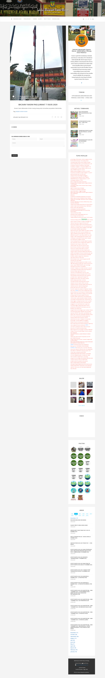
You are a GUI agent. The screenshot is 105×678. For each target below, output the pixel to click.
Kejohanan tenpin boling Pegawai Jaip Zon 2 (79, 214)
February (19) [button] (74, 649)
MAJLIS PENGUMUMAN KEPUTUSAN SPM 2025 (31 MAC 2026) (85, 113)
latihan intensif (86, 305)
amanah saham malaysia (86, 238)
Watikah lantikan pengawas (76, 171)
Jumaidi (91, 314)
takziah (84, 254)
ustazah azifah (73, 245)
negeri (72, 233)
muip (86, 168)
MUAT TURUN (47, 19)
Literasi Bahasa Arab (87, 296)
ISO (73, 316)
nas (85, 283)
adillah (84, 284)
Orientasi (79, 168)
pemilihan (89, 311)
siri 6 (85, 226)
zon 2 (82, 226)
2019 (86, 325)
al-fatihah (72, 256)
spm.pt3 (90, 268)
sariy (87, 283)
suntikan (77, 227)
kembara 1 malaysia (74, 268)
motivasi (83, 169)
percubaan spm (80, 263)
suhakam (76, 256)
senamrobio (78, 314)
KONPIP (85, 235)
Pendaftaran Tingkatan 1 (75, 166)
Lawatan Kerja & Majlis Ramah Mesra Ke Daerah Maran (81, 204)
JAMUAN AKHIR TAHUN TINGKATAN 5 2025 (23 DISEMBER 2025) (80, 531)
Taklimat (72, 223)
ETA (76, 338)
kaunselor (76, 286)
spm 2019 (88, 336)
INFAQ (84, 352)
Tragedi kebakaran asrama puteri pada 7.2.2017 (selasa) (81, 217)
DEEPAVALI (89, 365)
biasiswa (72, 317)
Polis (86, 230)
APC (71, 316)
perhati (77, 316)
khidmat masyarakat (82, 336)
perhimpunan (82, 292)
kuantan (75, 221)
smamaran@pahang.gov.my (82, 665)
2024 (71, 350)
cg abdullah (83, 314)
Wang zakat (81, 305)
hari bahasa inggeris (74, 305)
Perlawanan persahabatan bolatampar (78, 189)
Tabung (72, 227)
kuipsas (72, 232)
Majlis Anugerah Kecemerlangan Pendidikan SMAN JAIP (81, 329)
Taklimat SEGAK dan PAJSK (76, 212)
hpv (89, 304)
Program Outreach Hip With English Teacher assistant (81, 331)
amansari (72, 271)
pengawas (87, 159)
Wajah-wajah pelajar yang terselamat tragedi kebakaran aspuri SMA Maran (82, 193)
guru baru (89, 307)
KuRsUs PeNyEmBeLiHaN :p (76, 163)
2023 (84, 349)
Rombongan (73, 320)
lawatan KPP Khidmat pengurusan (77, 262)
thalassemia (86, 256)
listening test (73, 266)
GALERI (40, 19)
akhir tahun (73, 290)
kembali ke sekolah (81, 247)
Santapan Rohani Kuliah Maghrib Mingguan (79, 175)
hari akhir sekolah (74, 289)
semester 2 (86, 268)
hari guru (79, 244)
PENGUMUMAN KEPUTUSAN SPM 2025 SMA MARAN (85, 140)
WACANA (82, 311)
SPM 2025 (74, 368)
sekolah (83, 159)
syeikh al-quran (86, 281)
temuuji (78, 274)
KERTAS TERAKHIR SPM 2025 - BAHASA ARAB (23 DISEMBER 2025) (81, 537)
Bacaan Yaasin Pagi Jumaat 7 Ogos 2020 (38, 104)
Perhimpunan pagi (80, 295)
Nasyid (86, 286)
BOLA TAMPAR (86, 177)
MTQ (90, 233)
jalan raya (90, 253)
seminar (79, 242)
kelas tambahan (74, 275)
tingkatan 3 (85, 227)
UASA (72, 367)
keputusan (83, 325)
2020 (26, 111)
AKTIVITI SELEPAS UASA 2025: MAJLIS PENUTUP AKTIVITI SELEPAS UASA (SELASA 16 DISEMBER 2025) (81, 564)
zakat (82, 229)
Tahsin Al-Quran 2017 (88, 263)
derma (84, 245)
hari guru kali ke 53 (74, 361)
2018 (76, 290)
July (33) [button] (73, 640)
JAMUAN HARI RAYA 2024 (88, 358)
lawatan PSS (85, 277)
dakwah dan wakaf (74, 336)
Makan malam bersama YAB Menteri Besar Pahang (81, 198)
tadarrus (83, 248)
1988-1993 (72, 263)
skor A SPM (73, 338)
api (90, 221)
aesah (87, 284)
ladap (72, 169)
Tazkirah (86, 317)
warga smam (81, 256)
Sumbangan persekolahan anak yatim (78, 209)
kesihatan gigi (79, 236)
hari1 (78, 292)
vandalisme (73, 284)
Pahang (91, 230)
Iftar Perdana (73, 323)
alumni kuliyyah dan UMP (85, 259)
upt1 (75, 316)
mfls (83, 361)
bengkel (82, 242)
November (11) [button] (74, 632)
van (88, 168)
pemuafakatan (86, 232)
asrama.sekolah (74, 292)
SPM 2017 (89, 275)
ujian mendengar (87, 265)
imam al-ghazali (74, 325)
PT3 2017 (89, 274)
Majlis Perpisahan (88, 241)
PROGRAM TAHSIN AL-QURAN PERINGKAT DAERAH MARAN (80, 334)
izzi (91, 299)
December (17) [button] (74, 518)
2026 (71, 368)
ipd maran (82, 250)
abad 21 (90, 269)
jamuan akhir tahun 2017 (75, 287)
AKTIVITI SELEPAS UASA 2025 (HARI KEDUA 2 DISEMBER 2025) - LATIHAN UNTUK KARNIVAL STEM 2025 (81, 584)
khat (89, 284)
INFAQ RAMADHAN (87, 367)
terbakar (86, 262)
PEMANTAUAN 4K (79, 265)
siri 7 (91, 226)
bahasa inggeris (74, 301)
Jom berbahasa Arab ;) (86, 163)
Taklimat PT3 (73, 226)
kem (88, 235)
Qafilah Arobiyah (87, 162)
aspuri (85, 287)
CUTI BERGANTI (78, 350)
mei (91, 242)
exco (90, 168)
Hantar (14, 155)
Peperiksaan (86, 165)
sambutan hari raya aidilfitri (76, 260)
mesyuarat (83, 166)
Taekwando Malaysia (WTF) (76, 219)
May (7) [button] (72, 644)
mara (76, 244)
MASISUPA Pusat (74, 235)
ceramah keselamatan (75, 250)
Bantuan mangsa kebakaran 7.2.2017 (83, 178)
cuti (81, 266)
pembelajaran (77, 253)
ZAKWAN (78, 229)
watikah (83, 168)
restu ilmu (84, 272)
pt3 (91, 163)
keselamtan (85, 323)
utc (79, 268)
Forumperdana (87, 319)
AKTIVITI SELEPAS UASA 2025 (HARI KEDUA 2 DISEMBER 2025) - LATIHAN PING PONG (80, 577)
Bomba (72, 160)
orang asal (73, 359)
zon (90, 232)
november (84, 280)
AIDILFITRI (89, 251)
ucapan (86, 304)
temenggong (85, 320)
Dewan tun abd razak (79, 257)
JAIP (88, 227)
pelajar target (77, 271)
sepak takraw (80, 296)
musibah (83, 221)
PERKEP (82, 230)
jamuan (87, 160)
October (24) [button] (74, 634)
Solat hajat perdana (80, 269)
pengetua (72, 254)
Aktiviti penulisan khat (75, 174)
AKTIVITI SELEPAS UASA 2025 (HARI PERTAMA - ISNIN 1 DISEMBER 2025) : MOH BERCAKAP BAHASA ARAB (81, 606)
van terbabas (73, 299)
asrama (82, 162)
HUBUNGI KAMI (55, 19)
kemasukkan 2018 (83, 274)
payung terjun (73, 274)
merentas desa (83, 174)
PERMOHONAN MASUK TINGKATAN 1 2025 (79, 365)
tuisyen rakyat (73, 265)
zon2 (76, 304)
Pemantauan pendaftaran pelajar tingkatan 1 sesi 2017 (81, 172)
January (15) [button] (74, 651)
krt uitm (87, 245)
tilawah (90, 289)
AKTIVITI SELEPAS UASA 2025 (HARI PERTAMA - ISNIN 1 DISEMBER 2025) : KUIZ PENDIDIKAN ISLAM (81, 600)
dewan (81, 271)
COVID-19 (22, 111)
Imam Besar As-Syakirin (81, 293)
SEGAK (75, 229)
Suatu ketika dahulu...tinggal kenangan (78, 191)
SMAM (17, 111)
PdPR (89, 347)
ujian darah (73, 257)
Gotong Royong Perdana (75, 162)
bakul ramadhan (74, 356)
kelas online (80, 347)
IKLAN (76, 263)
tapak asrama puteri (75, 230)
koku (78, 254)
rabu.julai (81, 254)
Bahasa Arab (76, 160)
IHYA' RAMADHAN (89, 349)
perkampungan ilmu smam (83, 233)
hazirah (78, 338)
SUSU (76, 367)
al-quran (87, 248)
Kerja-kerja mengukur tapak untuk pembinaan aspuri (81, 224)
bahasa (90, 159)
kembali (82, 268)
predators (79, 221)
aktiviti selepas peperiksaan (76, 280)
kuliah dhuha (73, 319)
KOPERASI (75, 233)
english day (90, 323)
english (72, 293)
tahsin (80, 316)
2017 (78, 235)
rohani (75, 293)
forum (84, 271)
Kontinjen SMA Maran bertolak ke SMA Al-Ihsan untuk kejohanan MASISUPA (81, 202)
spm (74, 232)
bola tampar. (83, 307)
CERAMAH (75, 169)
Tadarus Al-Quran (86, 326)
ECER (85, 295)
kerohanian (81, 317)
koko (76, 254)
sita (71, 311)
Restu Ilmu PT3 (73, 328)
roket (87, 272)
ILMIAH (76, 296)
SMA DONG (85, 359)
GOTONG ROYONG (74, 281)
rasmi (91, 290)
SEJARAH (81, 320)
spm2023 (80, 361)
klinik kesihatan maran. (75, 259)
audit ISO (86, 361)
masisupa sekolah (79, 352)
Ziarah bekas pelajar (76, 311)
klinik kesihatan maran (86, 236)
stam (80, 169)
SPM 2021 (77, 349)
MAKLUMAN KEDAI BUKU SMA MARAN (78, 520)
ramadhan (87, 247)
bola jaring (81, 281)
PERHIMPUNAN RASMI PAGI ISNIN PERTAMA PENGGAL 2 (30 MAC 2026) (85, 132)
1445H (89, 355)
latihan (72, 314)
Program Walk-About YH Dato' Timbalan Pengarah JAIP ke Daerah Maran (81, 340)
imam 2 (86, 301)
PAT (73, 367)
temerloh (77, 283)
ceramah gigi (73, 269)
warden (82, 287)
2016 (77, 232)
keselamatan (86, 322)
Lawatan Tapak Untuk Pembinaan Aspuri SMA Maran (81, 206)
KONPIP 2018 (76, 317)
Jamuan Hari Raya (79, 323)
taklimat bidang (82, 286)
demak (91, 219)
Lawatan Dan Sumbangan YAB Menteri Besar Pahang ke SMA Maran (82, 200)
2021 (86, 347)
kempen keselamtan (84, 253)
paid (82, 358)
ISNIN (74, 350)
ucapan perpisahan (80, 298)
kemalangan (88, 254)
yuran (78, 367)
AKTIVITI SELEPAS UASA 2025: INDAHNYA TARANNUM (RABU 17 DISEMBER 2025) (79, 557)
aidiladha (84, 266)
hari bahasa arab (78, 308)
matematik (75, 242)
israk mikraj (81, 235)
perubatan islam (74, 277)
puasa (80, 248)
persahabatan (73, 302)
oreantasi (87, 292)
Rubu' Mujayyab (74, 332)
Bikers (88, 219)
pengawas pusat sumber (75, 278)
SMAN (90, 227)
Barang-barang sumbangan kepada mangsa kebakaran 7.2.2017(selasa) (81, 183)
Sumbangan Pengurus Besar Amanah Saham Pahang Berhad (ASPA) (81, 186)
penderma (88, 226)
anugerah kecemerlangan (76, 358)
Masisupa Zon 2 (74, 346)
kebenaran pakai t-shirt (86, 350)
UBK (75, 236)
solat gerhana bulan (81, 301)
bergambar (86, 289)
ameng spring (73, 295)
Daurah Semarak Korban (82, 328)
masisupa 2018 (79, 299)
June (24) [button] (73, 642)
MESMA (84, 362)
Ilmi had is (78, 319)
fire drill (72, 229)
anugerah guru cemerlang (82, 356)
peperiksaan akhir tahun (82, 275)
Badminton (82, 304)
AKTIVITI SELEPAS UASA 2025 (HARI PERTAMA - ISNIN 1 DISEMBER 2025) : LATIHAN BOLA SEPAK (81, 612)
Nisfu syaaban (87, 242)
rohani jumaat (73, 298)
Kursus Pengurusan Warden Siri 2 (77, 215)
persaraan (78, 266)
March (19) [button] (73, 647)
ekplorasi (77, 359)
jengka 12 (72, 236)
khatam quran (87, 250)
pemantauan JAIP (87, 302)
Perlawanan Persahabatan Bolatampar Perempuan (81, 196)
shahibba (72, 286)
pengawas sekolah (81, 239)
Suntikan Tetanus (89, 310)
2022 (91, 347)
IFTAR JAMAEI (88, 353)
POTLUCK (72, 355)
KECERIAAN (79, 346)
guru (80, 160)
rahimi (83, 283)
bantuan (84, 229)
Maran (88, 230)
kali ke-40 (81, 359)
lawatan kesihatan (87, 298)
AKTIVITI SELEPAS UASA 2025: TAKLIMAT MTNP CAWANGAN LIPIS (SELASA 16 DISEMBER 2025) (80, 570)
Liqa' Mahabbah (86, 313)
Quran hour (73, 248)
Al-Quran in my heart (85, 171)
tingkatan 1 (87, 166)
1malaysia (82, 319)
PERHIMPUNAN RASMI (75, 353)
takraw (76, 284)
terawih (77, 248)
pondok (89, 301)
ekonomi (80, 245)
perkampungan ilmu (86, 316)
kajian (80, 230)
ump (75, 227)
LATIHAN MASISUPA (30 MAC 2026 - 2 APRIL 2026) (85, 122)
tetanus (81, 227)
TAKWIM (35, 19)
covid (84, 347)
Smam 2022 (73, 349)
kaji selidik (81, 313)
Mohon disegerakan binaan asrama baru (79, 181)
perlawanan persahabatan (76, 307)
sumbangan (87, 221)
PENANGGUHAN (78, 355)
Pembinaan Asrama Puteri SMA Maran (81, 344)
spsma (87, 295)
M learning (86, 269)
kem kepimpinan (74, 239)
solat (91, 235)
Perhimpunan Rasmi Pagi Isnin (77, 177)
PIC (82, 302)
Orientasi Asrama (74, 168)
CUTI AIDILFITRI (84, 355)
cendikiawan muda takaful (76, 238)
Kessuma (79, 325)
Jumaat (90, 292)
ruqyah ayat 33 (80, 277)
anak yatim (80, 251)
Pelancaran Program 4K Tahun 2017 (81, 223)
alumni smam (81, 290)
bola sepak (83, 160)
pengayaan (73, 304)
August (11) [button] (73, 638)
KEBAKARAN (73, 178)
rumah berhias (87, 299)
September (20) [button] (74, 636)
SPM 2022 (81, 349)
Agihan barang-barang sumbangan (77, 188)
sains (71, 242)
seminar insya (84, 244)
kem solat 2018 (89, 293)
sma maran (73, 326)
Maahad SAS (84, 251)
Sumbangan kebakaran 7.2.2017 (77, 180)
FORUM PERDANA (85, 346)
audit (83, 299)
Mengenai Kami (18, 19)
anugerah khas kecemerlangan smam (78, 310)
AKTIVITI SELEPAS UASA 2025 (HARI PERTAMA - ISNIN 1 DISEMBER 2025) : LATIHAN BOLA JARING (81, 619)
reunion (89, 262)
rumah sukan (73, 352)
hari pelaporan (81, 289)
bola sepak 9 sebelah (85, 278)
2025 (91, 364)
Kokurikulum (78, 226)
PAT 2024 (81, 367)
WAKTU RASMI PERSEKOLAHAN (77, 362)
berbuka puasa (80, 322)
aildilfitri (72, 253)
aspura (80, 283)
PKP (77, 347)
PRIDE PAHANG (82, 353)
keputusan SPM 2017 (75, 313)
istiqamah (72, 283)
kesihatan (72, 296)
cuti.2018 (77, 320)
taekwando (73, 244)
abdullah (87, 314)
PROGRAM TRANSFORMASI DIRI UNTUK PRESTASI (80, 364)
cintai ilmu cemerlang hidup (76, 272)
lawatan (79, 159)
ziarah (78, 304)
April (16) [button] (73, 646)
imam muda (80, 232)
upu (90, 313)
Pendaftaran (81, 165)
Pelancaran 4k (79, 302)
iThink (85, 311)
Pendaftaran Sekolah (75, 165)
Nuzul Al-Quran (74, 247)
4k (90, 166)
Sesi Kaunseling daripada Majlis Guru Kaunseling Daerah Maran (80, 211)
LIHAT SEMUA (81, 405)
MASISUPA (73, 195)
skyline (72, 221)
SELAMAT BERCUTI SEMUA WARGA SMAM (79, 525)
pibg (78, 169)
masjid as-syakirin (74, 251)
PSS (91, 284)
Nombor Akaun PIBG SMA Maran (77, 207)
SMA (77, 159)
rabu (77, 245)
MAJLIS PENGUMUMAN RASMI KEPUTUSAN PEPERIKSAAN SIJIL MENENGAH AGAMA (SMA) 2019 (82, 342)
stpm (75, 314)
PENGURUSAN (27, 19)
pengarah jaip (87, 290)
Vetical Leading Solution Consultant (78, 241)
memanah (80, 284)
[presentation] (22, 150)
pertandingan (73, 159)
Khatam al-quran (74, 322)
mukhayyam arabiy (79, 326)
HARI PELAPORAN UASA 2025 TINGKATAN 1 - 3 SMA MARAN (81, 543)
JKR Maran (73, 308)
